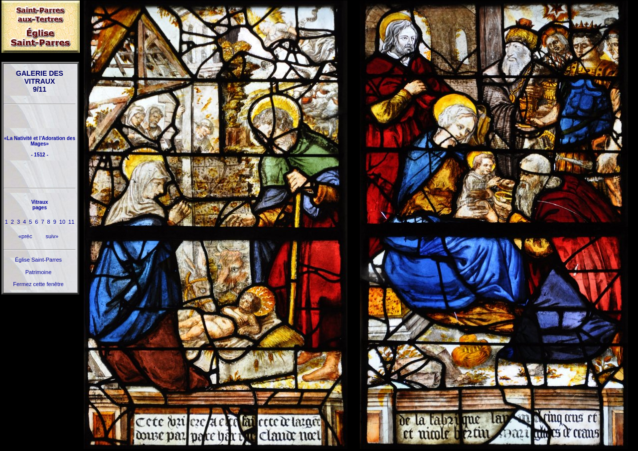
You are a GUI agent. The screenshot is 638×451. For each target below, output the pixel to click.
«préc (25, 236)
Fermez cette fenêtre (38, 284)
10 (62, 222)
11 (71, 222)
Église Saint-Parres (38, 260)
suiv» (51, 236)
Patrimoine (38, 272)
